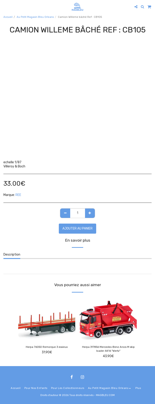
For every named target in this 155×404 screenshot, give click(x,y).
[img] (46, 318)
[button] (5, 6)
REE (18, 195)
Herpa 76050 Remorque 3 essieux (47, 347)
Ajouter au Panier (77, 228)
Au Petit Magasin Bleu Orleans (35, 17)
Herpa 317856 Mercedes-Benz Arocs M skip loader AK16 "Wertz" (108, 349)
